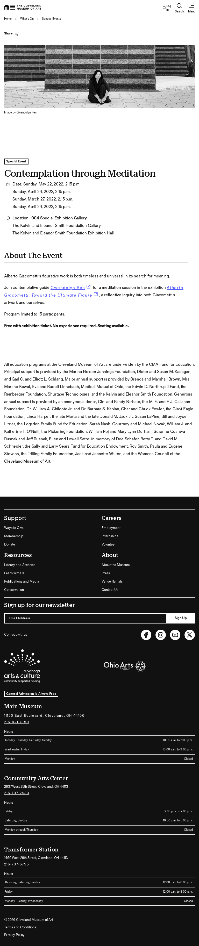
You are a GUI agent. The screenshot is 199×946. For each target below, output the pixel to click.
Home (8, 18)
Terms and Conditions (20, 927)
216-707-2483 (16, 793)
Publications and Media (21, 581)
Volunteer (109, 544)
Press (106, 573)
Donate (9, 544)
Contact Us (110, 590)
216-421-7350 (16, 722)
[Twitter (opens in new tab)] (189, 635)
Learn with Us (14, 573)
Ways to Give (14, 528)
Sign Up (181, 618)
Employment (111, 528)
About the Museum (116, 565)
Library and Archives (19, 565)
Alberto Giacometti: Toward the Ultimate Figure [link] (93, 291)
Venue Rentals (112, 581)
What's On (27, 18)
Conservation (14, 590)
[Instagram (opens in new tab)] (160, 635)
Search (179, 8)
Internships (110, 536)
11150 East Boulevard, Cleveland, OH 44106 (44, 716)
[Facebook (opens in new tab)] (146, 635)
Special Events (51, 18)
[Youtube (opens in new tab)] (175, 635)
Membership (13, 536)
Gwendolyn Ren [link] (71, 287)
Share (11, 34)
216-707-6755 (16, 864)
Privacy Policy (14, 935)
